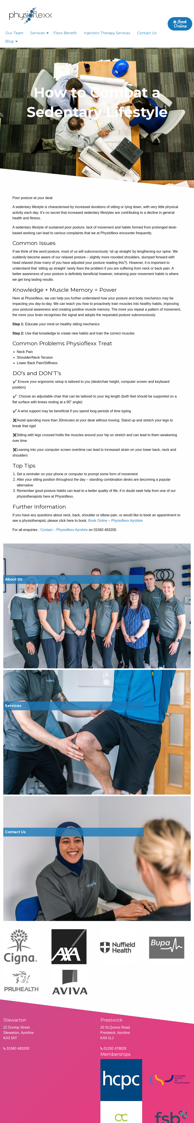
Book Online (180, 23)
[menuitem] (30, 15)
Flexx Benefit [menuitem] (65, 33)
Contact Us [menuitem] (146, 33)
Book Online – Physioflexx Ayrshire (115, 520)
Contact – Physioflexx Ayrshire (64, 530)
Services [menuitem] (37, 33)
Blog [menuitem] (9, 41)
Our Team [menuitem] (14, 33)
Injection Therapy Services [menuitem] (107, 33)
